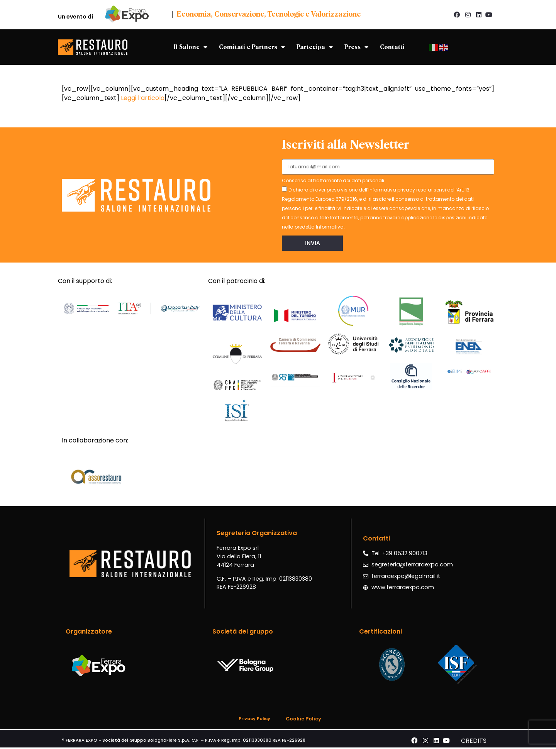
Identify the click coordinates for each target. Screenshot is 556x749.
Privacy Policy (254, 718)
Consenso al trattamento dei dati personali (333, 181)
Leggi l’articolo (142, 97)
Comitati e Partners (252, 47)
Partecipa (315, 47)
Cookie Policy (303, 718)
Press (356, 47)
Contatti (392, 47)
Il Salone (190, 47)
